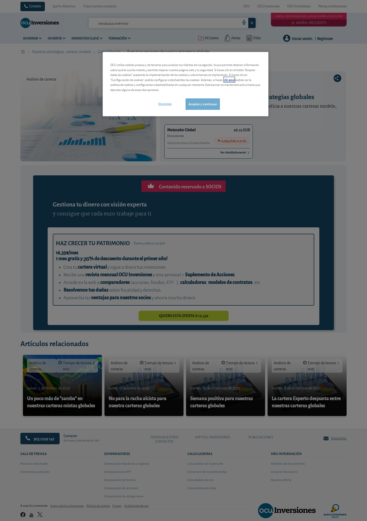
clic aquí (229, 79)
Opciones (165, 103)
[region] (185, 84)
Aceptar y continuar (203, 103)
